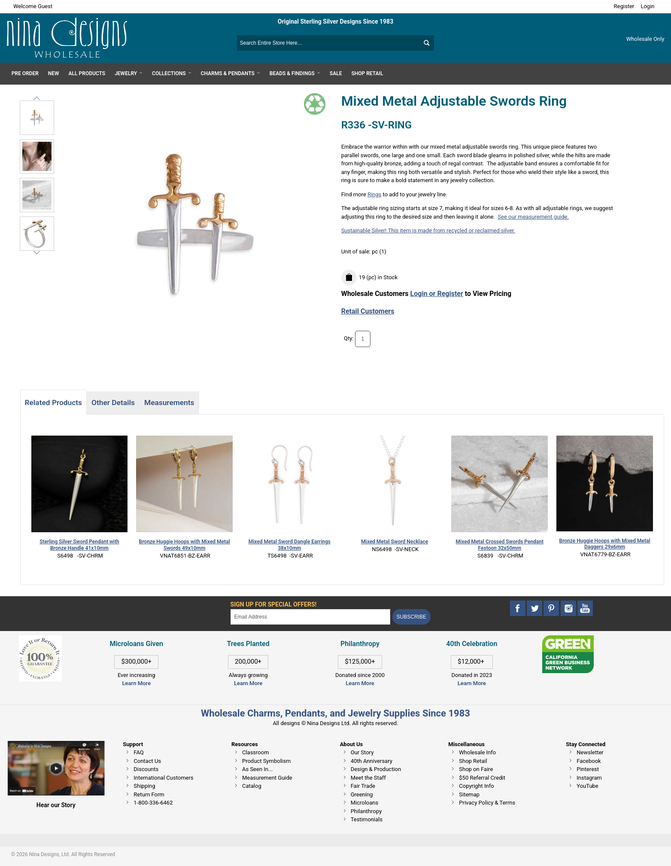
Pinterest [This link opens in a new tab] (588, 769)
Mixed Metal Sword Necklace (394, 542)
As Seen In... (257, 769)
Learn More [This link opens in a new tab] (248, 683)
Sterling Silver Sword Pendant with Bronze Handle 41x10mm (79, 545)
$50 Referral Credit (482, 778)
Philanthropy (366, 811)
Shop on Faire (476, 769)
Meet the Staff (368, 778)
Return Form (149, 794)
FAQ (138, 752)
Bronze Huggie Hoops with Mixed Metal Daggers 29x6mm (604, 544)
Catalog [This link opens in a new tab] (251, 786)
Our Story (362, 752)
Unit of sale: (356, 251)
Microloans (365, 802)
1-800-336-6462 (153, 802)
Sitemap (469, 794)
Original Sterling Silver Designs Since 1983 (335, 21)
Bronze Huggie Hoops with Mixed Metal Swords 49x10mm (184, 545)
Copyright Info (476, 786)
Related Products (53, 402)
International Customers (163, 778)
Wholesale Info (477, 752)
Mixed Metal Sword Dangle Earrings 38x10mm (290, 545)
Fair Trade (363, 786)
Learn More (136, 683)
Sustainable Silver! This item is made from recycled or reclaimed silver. (428, 230)
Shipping (144, 786)
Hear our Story (56, 805)
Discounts (146, 769)
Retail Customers (368, 311)
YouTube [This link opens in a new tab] (587, 786)
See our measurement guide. (533, 216)
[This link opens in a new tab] (568, 639)
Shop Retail (473, 761)
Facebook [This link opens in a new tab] (589, 761)
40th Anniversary (371, 761)
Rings (374, 194)
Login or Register (436, 294)
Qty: (349, 338)
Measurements (169, 402)
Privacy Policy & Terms (487, 802)
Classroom (255, 752)
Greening (362, 794)
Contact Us (147, 761)
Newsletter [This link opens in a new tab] (590, 752)
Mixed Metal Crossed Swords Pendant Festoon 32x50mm (499, 545)
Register (624, 6)
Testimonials (367, 819)
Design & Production (376, 769)
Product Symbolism (266, 761)
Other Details (113, 402)
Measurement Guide (267, 778)
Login (647, 6)
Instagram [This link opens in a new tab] (589, 778)
